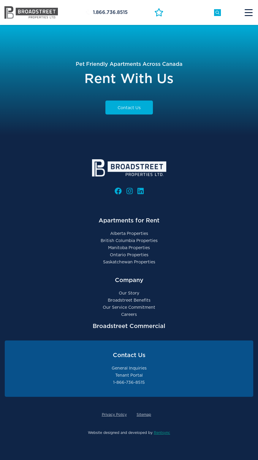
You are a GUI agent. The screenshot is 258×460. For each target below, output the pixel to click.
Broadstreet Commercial (129, 326)
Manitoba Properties (129, 247)
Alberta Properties (129, 233)
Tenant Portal (129, 375)
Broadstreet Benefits (129, 300)
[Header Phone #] (118, 12)
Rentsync (162, 432)
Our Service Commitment (129, 307)
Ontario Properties (129, 254)
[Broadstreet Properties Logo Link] (31, 12)
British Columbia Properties (129, 240)
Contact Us (129, 107)
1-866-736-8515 (129, 382)
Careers (129, 314)
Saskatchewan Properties (129, 262)
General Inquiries (129, 368)
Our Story (129, 293)
